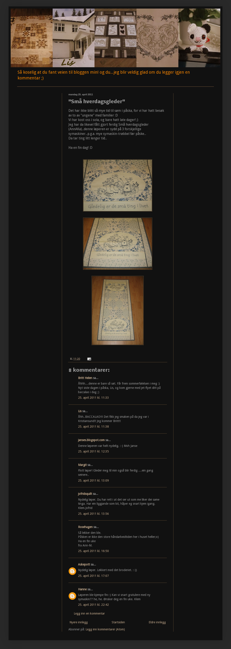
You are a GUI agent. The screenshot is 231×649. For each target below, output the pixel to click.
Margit (82, 465)
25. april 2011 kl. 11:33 (93, 397)
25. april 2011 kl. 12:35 (93, 451)
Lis (79, 411)
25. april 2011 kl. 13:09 (93, 480)
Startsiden (118, 622)
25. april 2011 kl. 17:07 (93, 575)
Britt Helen (85, 378)
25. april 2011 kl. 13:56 (93, 513)
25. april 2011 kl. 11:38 (93, 426)
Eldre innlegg (157, 622)
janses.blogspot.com (91, 440)
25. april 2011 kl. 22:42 (93, 604)
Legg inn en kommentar (89, 613)
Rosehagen (85, 527)
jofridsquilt (85, 493)
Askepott (84, 564)
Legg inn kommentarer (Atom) (105, 629)
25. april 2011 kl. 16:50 (93, 551)
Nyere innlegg (79, 622)
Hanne (82, 589)
